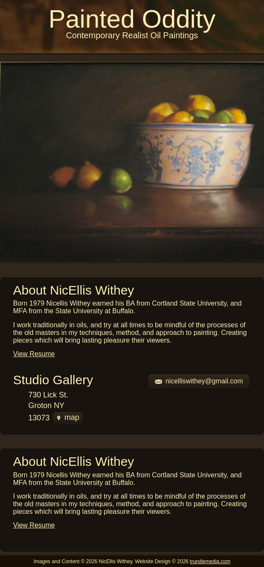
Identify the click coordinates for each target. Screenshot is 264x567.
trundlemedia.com (210, 561)
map (68, 417)
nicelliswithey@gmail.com (199, 381)
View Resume (34, 353)
